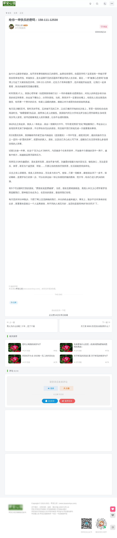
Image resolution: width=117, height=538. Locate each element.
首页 (8, 13)
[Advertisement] (58, 53)
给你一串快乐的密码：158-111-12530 (33, 19)
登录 (50, 388)
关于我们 (34, 507)
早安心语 (19, 25)
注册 (67, 388)
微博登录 (67, 401)
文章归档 (43, 507)
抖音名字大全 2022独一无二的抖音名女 (38, 356)
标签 (49, 507)
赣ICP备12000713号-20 (61, 507)
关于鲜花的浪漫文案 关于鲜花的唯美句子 (91, 356)
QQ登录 (50, 401)
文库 (15, 13)
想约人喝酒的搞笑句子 (31, 344)
